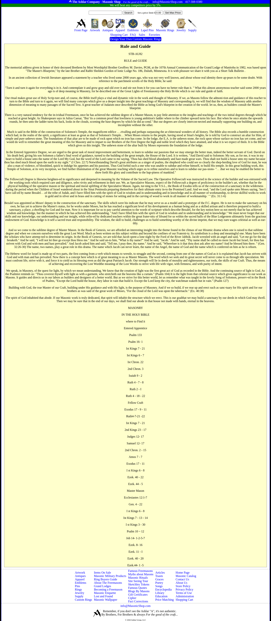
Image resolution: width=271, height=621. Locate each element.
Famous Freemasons (140, 570)
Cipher (132, 598)
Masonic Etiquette (105, 592)
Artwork (80, 572)
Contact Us (182, 579)
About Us (181, 582)
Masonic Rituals (138, 577)
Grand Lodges (102, 586)
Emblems (80, 582)
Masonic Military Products (110, 576)
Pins (77, 586)
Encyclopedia (163, 589)
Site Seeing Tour (138, 581)
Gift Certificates (138, 594)
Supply (79, 596)
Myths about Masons (140, 574)
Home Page (183, 572)
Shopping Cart (184, 599)
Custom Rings (83, 599)
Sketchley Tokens (138, 584)
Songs (159, 586)
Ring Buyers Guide (105, 579)
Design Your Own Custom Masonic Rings (135, 39)
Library (159, 592)
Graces (159, 579)
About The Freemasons (108, 582)
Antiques (80, 576)
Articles (160, 572)
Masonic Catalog (186, 576)
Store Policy (183, 586)
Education (161, 596)
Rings (78, 589)
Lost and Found (103, 596)
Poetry (159, 582)
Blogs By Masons (139, 591)
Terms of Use (184, 592)
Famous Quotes (137, 587)
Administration (185, 596)
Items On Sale (102, 572)
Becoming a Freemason (108, 589)
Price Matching (164, 599)
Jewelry (79, 592)
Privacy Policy (184, 589)
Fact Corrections (138, 601)
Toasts (159, 576)
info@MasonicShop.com (135, 605)
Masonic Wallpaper (105, 599)
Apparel (80, 579)
